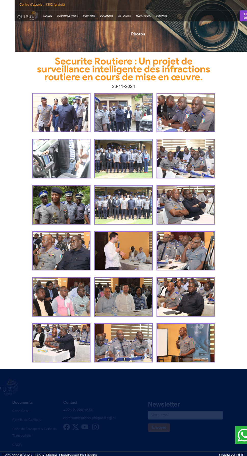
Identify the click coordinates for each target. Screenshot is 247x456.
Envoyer (157, 427)
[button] (61, 113)
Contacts (172, 16)
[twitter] (73, 429)
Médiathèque (154, 16)
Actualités (135, 16)
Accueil (58, 16)
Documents (117, 16)
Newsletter (162, 405)
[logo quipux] (39, 15)
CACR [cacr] (14, 445)
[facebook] (64, 429)
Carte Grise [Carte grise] (18, 411)
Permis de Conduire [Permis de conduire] (24, 420)
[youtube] (82, 429)
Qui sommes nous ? (78, 16)
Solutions (100, 16)
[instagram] (93, 429)
